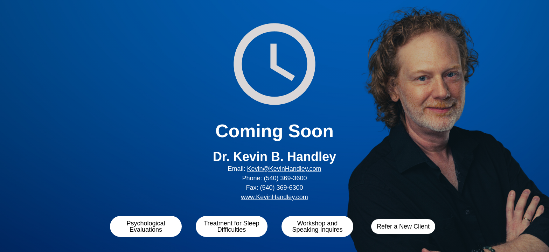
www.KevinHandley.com (274, 197)
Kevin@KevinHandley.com (284, 168)
